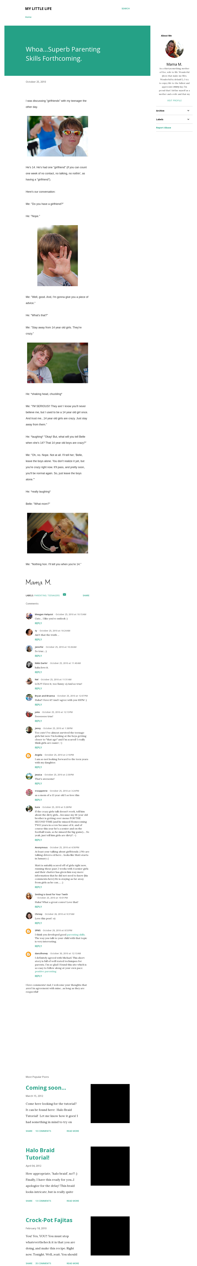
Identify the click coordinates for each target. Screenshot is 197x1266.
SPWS (38, 930)
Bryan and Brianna (45, 695)
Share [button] (86, 595)
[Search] (126, 8)
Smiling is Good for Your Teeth (51, 894)
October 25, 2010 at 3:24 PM (64, 790)
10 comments (43, 1130)
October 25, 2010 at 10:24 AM (55, 630)
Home (28, 17)
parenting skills (76, 934)
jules (37, 712)
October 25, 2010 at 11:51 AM (56, 679)
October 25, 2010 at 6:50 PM (64, 847)
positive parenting (45, 971)
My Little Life (38, 8)
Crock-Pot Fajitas (49, 1220)
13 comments (43, 1200)
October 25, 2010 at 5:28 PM (57, 807)
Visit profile (174, 100)
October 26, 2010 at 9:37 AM (59, 914)
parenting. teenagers (47, 595)
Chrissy (39, 914)
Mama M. (174, 64)
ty (36, 630)
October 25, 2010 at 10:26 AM (61, 647)
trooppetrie (41, 790)
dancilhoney (41, 953)
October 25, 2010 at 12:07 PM (72, 695)
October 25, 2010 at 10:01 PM (52, 897)
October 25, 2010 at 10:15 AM (71, 614)
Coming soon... (46, 1087)
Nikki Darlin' (41, 663)
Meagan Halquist (44, 614)
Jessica (38, 774)
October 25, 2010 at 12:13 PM (57, 712)
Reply (38, 623)
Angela (38, 754)
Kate (37, 807)
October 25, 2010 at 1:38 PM (58, 728)
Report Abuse (163, 127)
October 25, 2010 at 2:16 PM (59, 754)
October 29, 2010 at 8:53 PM (57, 930)
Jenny (38, 728)
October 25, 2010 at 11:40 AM (65, 663)
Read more (73, 1130)
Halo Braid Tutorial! (40, 1153)
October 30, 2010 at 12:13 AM (65, 953)
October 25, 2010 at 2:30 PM (59, 774)
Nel (36, 679)
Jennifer (39, 647)
